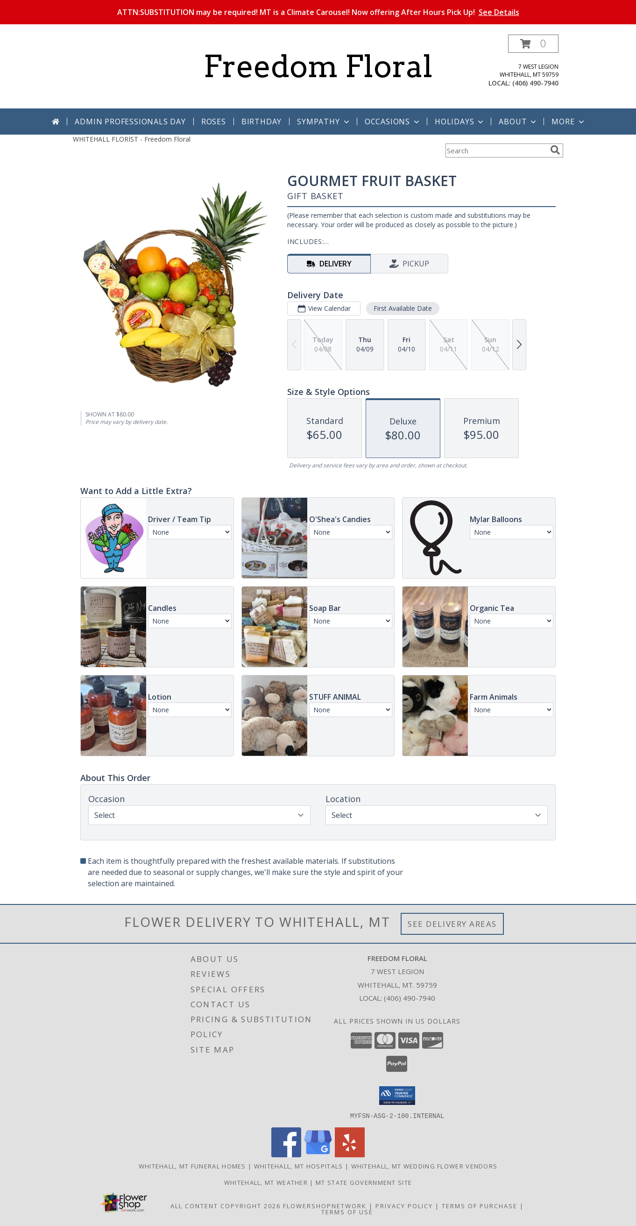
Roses (213, 121)
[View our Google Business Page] (318, 1154)
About (518, 121)
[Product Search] (496, 150)
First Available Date (403, 308)
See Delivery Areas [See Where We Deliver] (452, 923)
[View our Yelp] (350, 1154)
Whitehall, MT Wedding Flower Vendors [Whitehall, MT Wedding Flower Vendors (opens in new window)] (424, 1165)
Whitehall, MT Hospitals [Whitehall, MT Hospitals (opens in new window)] (298, 1165)
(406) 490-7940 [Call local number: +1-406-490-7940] (535, 83)
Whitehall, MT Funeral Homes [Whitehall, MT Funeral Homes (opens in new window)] (192, 1165)
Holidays (460, 121)
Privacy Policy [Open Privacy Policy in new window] (404, 1205)
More (568, 121)
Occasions (393, 121)
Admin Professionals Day (130, 121)
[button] (533, 44)
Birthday (261, 121)
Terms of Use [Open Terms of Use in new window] (347, 1211)
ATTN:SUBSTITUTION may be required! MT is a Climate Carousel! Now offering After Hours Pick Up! (318, 12)
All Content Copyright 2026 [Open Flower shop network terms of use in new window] (225, 1205)
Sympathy (324, 121)
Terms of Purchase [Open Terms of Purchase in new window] (479, 1205)
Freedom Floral (318, 66)
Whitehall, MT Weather (266, 1182)
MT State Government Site (364, 1182)
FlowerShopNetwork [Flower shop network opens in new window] (325, 1205)
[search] (555, 150)
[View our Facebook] (286, 1154)
